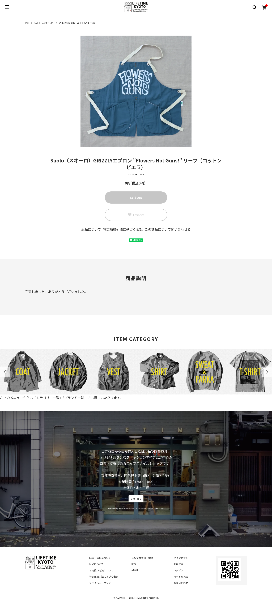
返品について (91, 229)
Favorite (136, 215)
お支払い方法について (101, 570)
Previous (5, 372)
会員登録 (178, 564)
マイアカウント (182, 558)
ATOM (134, 570)
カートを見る (181, 576)
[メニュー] (7, 7)
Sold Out (136, 197)
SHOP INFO (136, 498)
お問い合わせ (181, 583)
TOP (27, 22)
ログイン (178, 570)
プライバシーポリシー (101, 583)
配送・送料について (100, 558)
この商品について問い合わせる (168, 229)
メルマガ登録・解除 (142, 558)
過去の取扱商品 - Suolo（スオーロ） (77, 22)
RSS (133, 564)
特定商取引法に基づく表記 (123, 229)
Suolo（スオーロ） (44, 22)
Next (267, 372)
